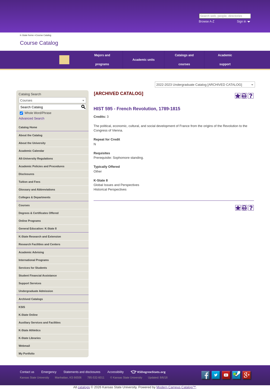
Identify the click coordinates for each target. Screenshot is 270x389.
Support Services (30, 283)
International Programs (34, 260)
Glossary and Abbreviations (37, 189)
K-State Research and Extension (40, 236)
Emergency (49, 372)
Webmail (24, 345)
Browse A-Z (206, 21)
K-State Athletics (30, 330)
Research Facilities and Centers (39, 244)
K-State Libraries (30, 338)
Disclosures (26, 174)
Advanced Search (32, 118)
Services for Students (33, 267)
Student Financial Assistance (38, 275)
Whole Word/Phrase (38, 113)
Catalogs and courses (184, 60)
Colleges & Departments (35, 197)
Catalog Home (28, 127)
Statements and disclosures (82, 372)
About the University (32, 143)
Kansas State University (60, 16)
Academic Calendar (31, 150)
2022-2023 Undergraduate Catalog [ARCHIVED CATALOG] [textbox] (199, 84)
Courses (24, 205)
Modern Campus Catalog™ (176, 387)
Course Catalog (39, 43)
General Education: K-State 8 (38, 228)
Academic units (143, 60)
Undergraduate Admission (36, 291)
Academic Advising (31, 252)
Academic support (225, 60)
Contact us (27, 372)
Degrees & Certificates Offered (39, 213)
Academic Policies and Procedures (42, 166)
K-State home (27, 35)
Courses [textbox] (26, 100)
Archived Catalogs (31, 299)
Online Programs (30, 220)
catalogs (84, 387)
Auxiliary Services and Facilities (40, 322)
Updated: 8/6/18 (157, 377)
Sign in (241, 21)
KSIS (22, 307)
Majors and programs (102, 60)
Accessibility (115, 372)
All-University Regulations (36, 158)
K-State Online (28, 314)
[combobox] (205, 85)
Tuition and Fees (30, 181)
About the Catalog (31, 135)
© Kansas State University (126, 377)
